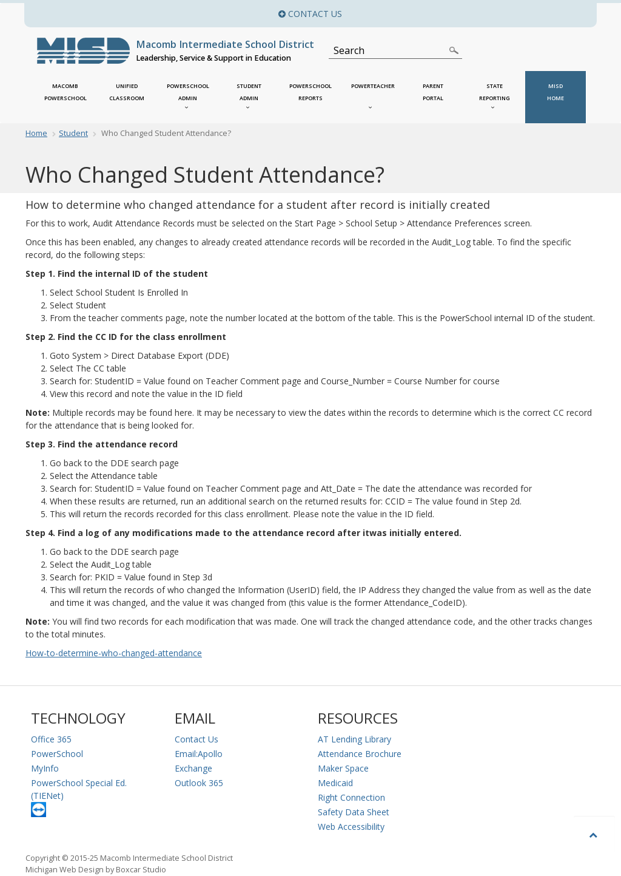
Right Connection (351, 797)
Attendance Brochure (359, 753)
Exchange (193, 768)
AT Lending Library (354, 739)
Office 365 (51, 739)
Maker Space (343, 768)
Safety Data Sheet (353, 812)
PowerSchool (57, 753)
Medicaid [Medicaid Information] (335, 783)
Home (36, 133)
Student (73, 133)
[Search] (388, 50)
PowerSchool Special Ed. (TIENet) (79, 789)
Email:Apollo (199, 753)
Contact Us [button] (410, 13)
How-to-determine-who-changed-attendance (113, 653)
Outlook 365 (199, 783)
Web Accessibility (351, 826)
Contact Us (196, 739)
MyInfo (45, 768)
